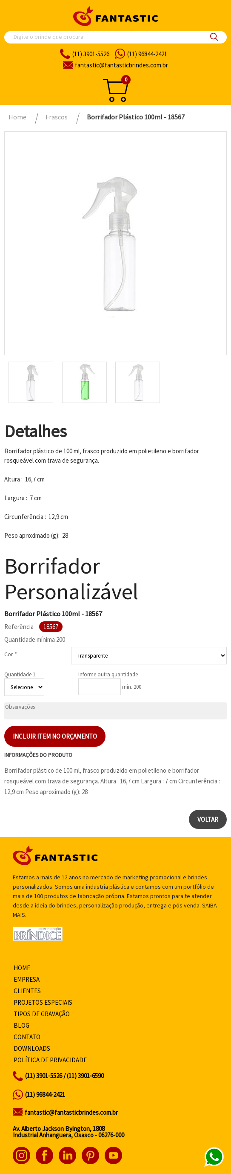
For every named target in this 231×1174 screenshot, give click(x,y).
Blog (21, 1025)
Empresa (27, 979)
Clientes (27, 991)
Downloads (32, 1048)
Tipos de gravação (42, 1014)
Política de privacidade (50, 1060)
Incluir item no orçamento (55, 736)
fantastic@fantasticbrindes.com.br (71, 1112)
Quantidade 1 (19, 674)
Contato (27, 1037)
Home (22, 968)
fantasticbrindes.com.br (121, 65)
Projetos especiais (43, 1002)
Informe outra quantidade (108, 674)
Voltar (207, 819)
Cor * (10, 654)
